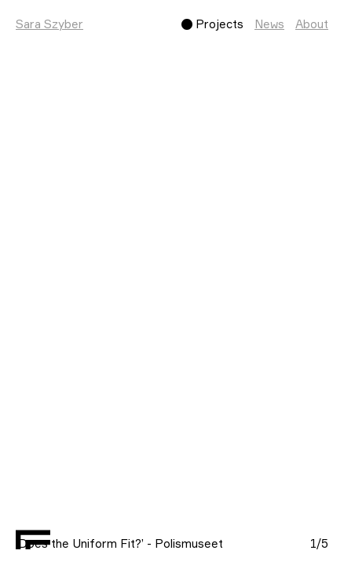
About (311, 23)
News (269, 23)
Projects (219, 23)
